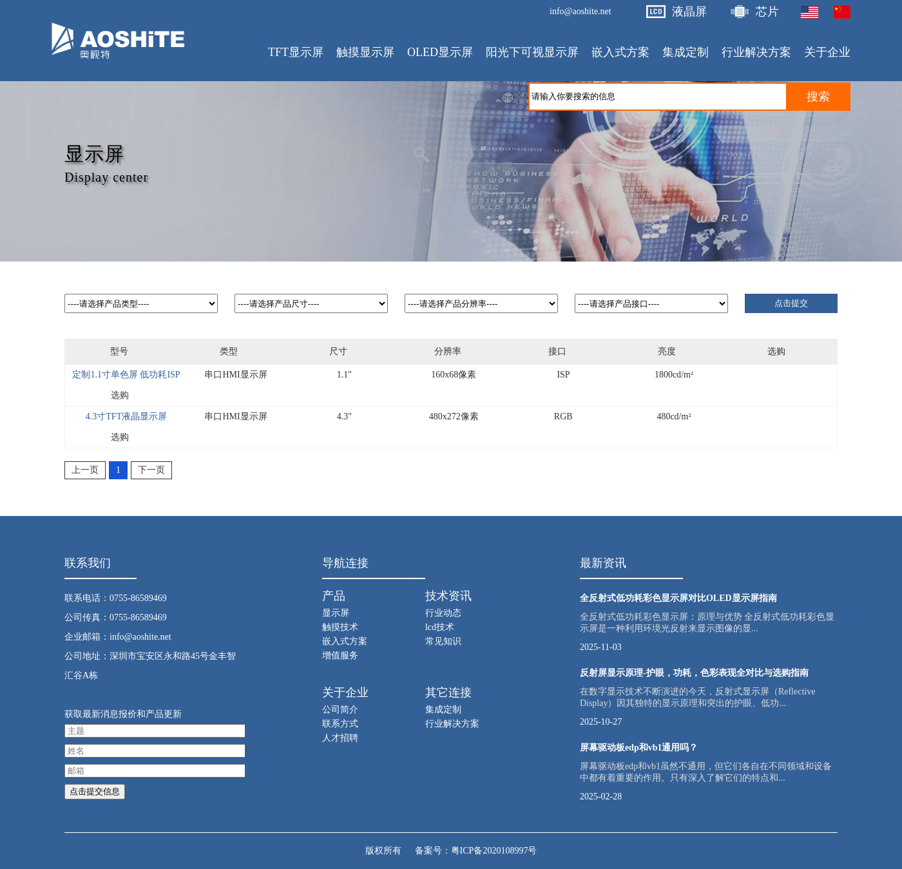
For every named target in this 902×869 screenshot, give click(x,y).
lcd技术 (439, 627)
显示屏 (335, 613)
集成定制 (443, 709)
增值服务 (340, 655)
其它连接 (448, 692)
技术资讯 (448, 595)
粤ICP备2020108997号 (494, 850)
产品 (333, 595)
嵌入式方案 (344, 641)
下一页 (151, 470)
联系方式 (340, 724)
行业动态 (443, 613)
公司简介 (340, 709)
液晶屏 (689, 11)
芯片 (767, 11)
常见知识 (443, 641)
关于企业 (345, 692)
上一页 (85, 470)
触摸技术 (340, 627)
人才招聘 (340, 738)
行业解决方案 (452, 724)
